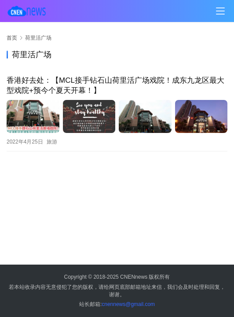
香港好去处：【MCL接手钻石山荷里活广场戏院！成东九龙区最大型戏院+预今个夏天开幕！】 (115, 85)
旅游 (52, 142)
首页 (12, 38)
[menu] (220, 11)
